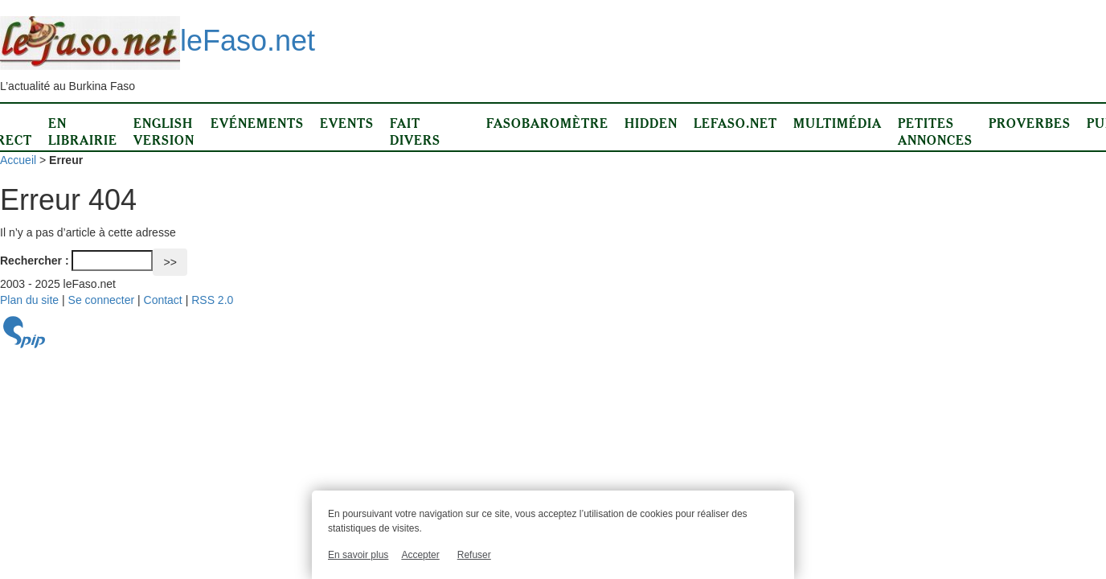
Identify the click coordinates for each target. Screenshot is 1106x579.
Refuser (474, 555)
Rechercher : (34, 260)
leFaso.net (157, 40)
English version (164, 131)
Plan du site (29, 300)
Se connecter (101, 300)
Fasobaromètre (547, 123)
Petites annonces (935, 131)
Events (347, 123)
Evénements (257, 123)
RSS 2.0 (212, 300)
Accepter (420, 555)
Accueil (18, 160)
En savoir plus (358, 555)
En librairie (82, 131)
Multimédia (837, 123)
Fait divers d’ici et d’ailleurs (430, 148)
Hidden (651, 123)
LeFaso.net (735, 123)
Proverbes (1030, 123)
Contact (163, 300)
